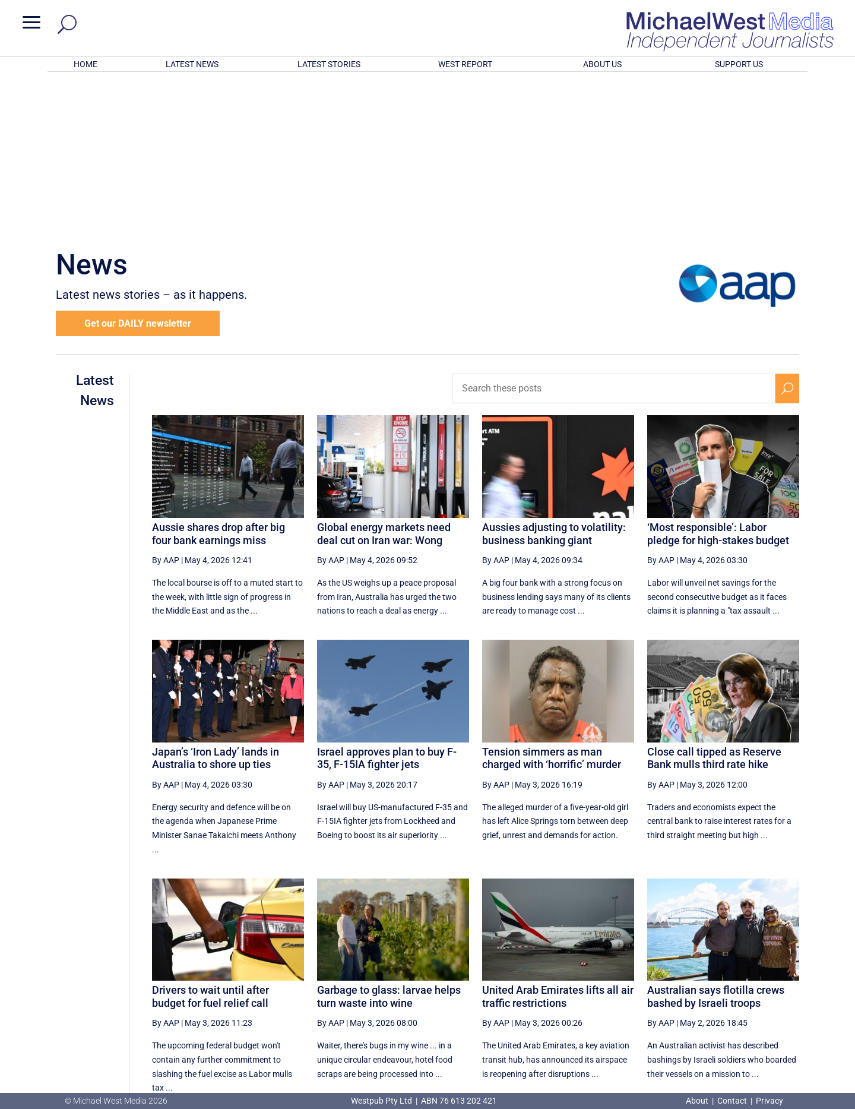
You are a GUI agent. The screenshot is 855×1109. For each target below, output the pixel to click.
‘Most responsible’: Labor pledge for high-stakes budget (718, 378)
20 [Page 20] (642, 985)
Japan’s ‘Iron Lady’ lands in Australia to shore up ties (215, 602)
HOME (85, 64)
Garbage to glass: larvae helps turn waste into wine (389, 841)
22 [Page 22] (702, 985)
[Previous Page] (524, 984)
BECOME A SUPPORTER (793, 1029)
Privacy (769, 1100)
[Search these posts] (613, 233)
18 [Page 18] (582, 985)
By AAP (165, 404)
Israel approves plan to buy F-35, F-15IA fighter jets (387, 602)
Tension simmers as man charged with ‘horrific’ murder (551, 602)
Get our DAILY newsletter (137, 167)
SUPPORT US (739, 64)
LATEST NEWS (192, 64)
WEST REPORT (465, 64)
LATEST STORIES (328, 64)
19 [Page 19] (611, 985)
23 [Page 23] (732, 985)
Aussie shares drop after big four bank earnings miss (218, 378)
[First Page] (498, 984)
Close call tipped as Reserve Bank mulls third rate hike (714, 602)
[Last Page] (785, 984)
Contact (732, 1100)
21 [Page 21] (671, 985)
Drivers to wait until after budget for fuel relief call (210, 841)
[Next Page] (759, 984)
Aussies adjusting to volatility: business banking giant (554, 378)
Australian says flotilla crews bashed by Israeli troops (715, 841)
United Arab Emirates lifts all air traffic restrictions (558, 841)
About (698, 1100)
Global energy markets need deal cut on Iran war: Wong (384, 378)
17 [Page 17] (551, 985)
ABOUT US (602, 64)
